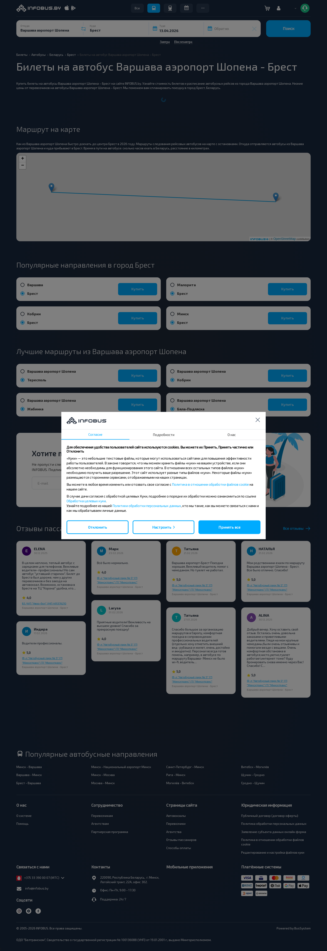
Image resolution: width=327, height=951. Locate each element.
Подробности (163, 434)
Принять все (229, 527)
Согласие (95, 434)
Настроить (161, 527)
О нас (232, 434)
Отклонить (97, 527)
